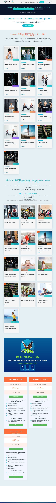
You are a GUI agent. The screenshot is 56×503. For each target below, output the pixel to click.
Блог (37, 2)
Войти (41, 2)
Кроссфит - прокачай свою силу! (10, 221)
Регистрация (48, 2)
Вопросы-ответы (31, 2)
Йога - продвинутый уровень (43, 273)
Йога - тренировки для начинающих (27, 299)
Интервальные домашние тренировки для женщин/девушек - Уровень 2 (27, 117)
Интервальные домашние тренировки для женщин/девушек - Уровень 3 (11, 143)
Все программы (24, 2)
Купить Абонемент (16, 395)
